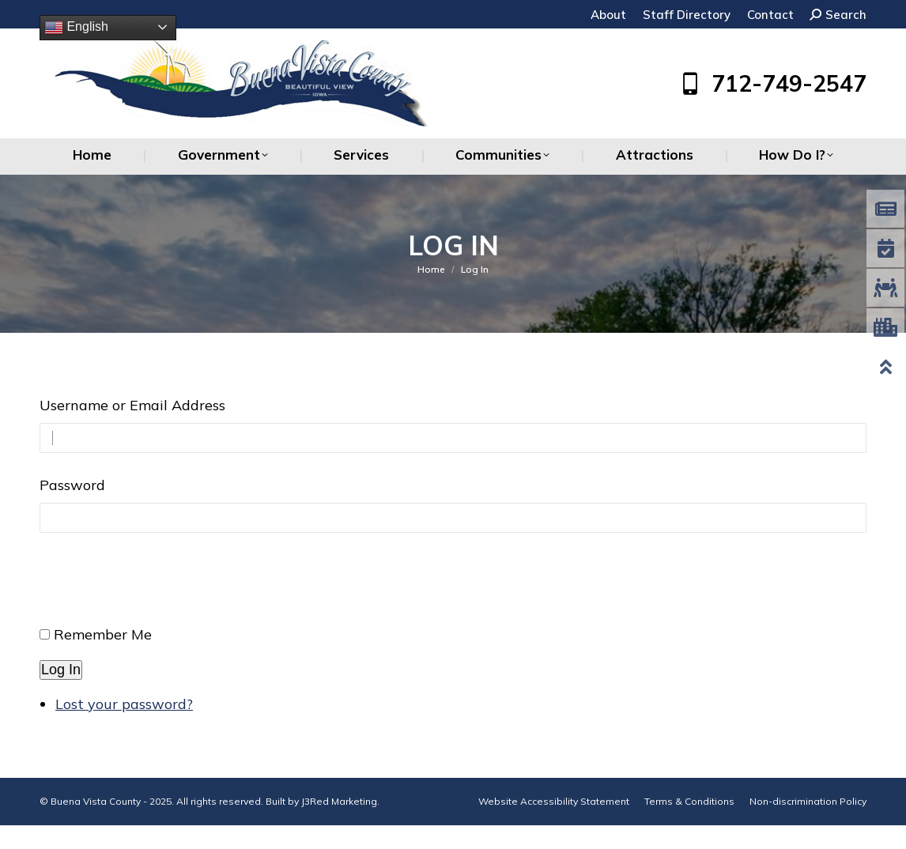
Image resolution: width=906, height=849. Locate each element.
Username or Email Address (132, 405)
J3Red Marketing (339, 801)
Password (72, 485)
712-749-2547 (771, 83)
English (76, 27)
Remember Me (103, 634)
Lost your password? (124, 704)
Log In (61, 669)
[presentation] (160, 586)
